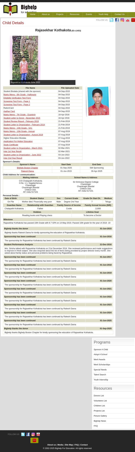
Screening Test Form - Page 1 (17, 101)
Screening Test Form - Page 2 (17, 105)
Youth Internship (101, 380)
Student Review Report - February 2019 (21, 121)
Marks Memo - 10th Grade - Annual (19, 131)
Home (32, 14)
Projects (59, 14)
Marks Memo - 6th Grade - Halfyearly (20, 95)
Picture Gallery (100, 416)
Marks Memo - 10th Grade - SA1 (18, 128)
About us (46, 14)
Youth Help (103, 14)
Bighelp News (100, 421)
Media (60, 445)
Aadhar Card (9, 111)
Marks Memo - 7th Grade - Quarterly (20, 115)
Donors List (99, 396)
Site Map (69, 445)
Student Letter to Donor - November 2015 (22, 118)
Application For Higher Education (18, 141)
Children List (99, 406)
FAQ (96, 426)
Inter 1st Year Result (12, 151)
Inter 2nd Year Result (13, 158)
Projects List (99, 411)
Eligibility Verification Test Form (17, 98)
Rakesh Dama (27, 171)
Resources (74, 14)
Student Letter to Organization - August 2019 (23, 135)
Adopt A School (100, 354)
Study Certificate (11, 145)
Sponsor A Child (101, 349)
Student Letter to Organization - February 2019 (24, 125)
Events (89, 14)
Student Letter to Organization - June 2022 (22, 155)
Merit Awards (99, 359)
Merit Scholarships (102, 365)
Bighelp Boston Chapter (27, 168)
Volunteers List (100, 401)
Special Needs (100, 370)
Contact (84, 445)
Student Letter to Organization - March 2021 (23, 148)
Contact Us (120, 14)
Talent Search (100, 375)
